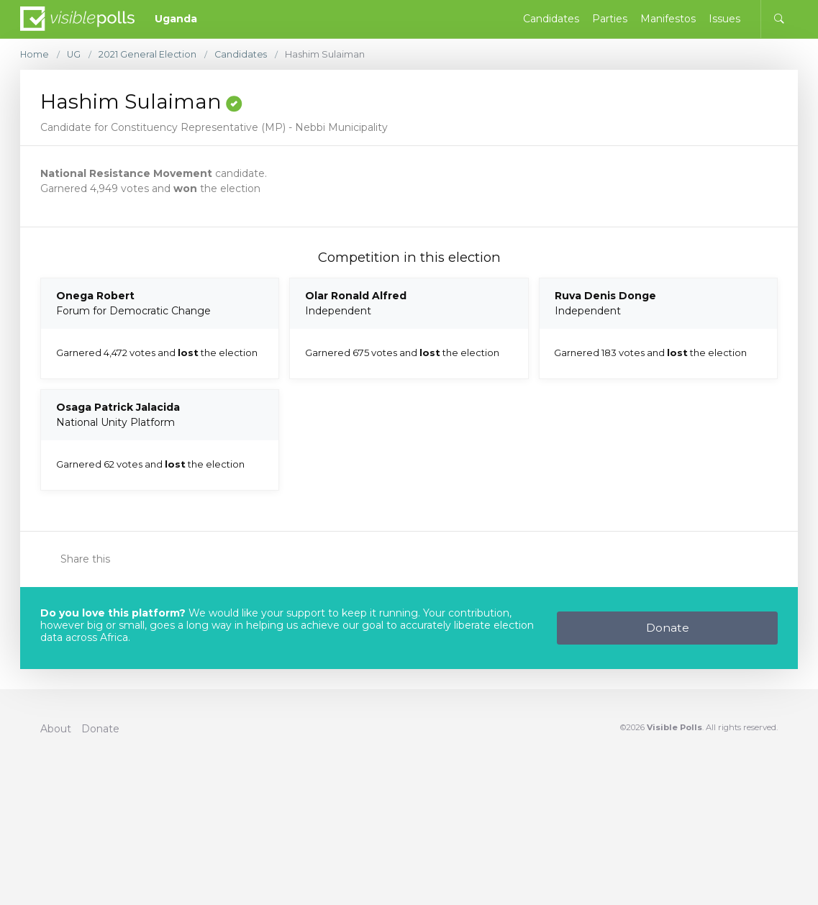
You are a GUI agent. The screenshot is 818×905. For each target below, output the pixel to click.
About (55, 728)
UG (75, 54)
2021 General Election (149, 54)
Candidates (244, 54)
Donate (667, 628)
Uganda (176, 18)
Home (35, 54)
